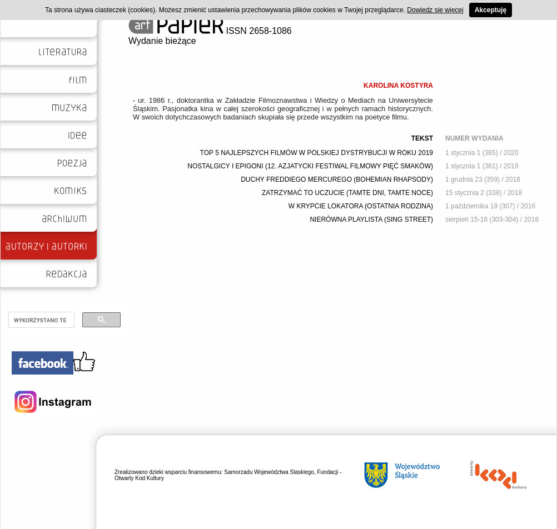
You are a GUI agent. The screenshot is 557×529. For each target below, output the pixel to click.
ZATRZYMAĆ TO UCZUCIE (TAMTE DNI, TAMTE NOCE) (347, 193)
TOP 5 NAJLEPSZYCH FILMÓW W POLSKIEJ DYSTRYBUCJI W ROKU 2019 (316, 153)
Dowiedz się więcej (435, 10)
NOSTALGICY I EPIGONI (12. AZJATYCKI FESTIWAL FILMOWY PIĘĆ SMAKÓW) (310, 166)
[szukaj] (40, 320)
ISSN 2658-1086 (210, 31)
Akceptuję (490, 10)
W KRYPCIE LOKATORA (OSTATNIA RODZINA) (361, 206)
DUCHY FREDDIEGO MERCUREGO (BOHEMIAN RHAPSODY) (337, 179)
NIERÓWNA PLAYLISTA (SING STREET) (371, 219)
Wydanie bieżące (162, 41)
